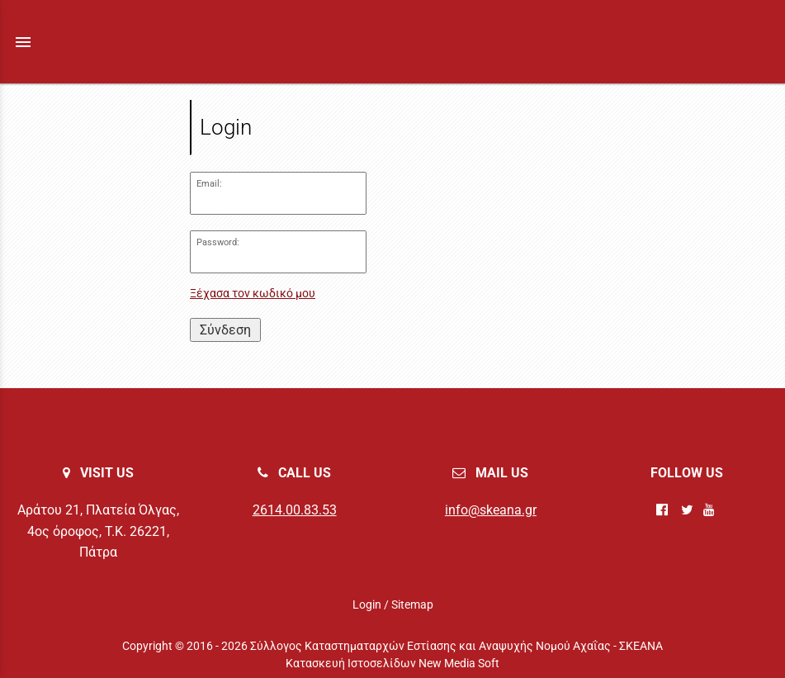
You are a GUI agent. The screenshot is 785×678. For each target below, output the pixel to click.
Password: (217, 242)
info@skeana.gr (491, 510)
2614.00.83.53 (295, 510)
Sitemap (412, 604)
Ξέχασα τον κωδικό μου (252, 294)
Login (366, 604)
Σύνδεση (225, 330)
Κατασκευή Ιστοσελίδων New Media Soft (392, 663)
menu (23, 42)
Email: (209, 183)
